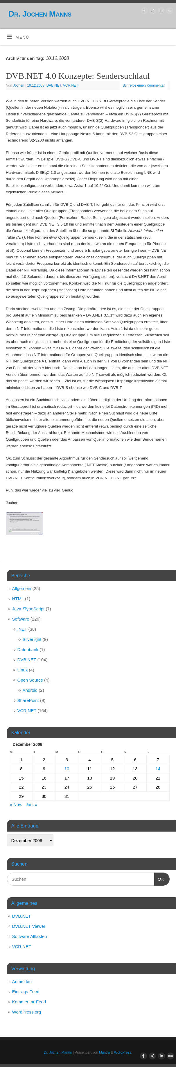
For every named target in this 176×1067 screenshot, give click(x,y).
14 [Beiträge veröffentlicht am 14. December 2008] (157, 768)
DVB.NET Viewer (29, 926)
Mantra (104, 1052)
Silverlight (32, 639)
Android (30, 690)
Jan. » (31, 804)
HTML (18, 598)
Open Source (30, 680)
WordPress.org (26, 1011)
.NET (22, 629)
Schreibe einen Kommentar (144, 85)
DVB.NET (53, 85)
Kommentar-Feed (29, 1001)
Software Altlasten (29, 936)
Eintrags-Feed (25, 991)
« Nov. (16, 804)
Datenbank (28, 649)
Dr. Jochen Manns (39, 13)
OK (159, 878)
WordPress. (123, 1052)
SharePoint (28, 700)
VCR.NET (70, 85)
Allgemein (21, 588)
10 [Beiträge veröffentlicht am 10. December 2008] (66, 768)
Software (20, 618)
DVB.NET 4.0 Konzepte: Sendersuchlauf (78, 76)
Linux (22, 669)
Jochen (18, 85)
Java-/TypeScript (28, 608)
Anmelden (22, 981)
